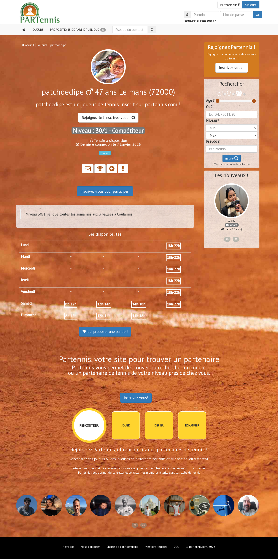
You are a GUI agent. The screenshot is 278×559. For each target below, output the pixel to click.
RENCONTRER (89, 425)
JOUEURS (38, 30)
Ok (257, 15)
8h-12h (70, 304)
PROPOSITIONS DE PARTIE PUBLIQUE (78, 30)
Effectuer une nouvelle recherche (231, 164)
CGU (176, 547)
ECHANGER (192, 425)
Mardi (25, 256)
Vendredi (28, 291)
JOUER (126, 425)
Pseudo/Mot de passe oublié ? (200, 20)
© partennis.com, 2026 (200, 547)
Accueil (27, 45)
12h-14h (103, 304)
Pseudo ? (212, 141)
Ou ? (209, 106)
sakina (231, 220)
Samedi (26, 303)
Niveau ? (212, 120)
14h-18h (138, 304)
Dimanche (28, 315)
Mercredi (28, 268)
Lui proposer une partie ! (105, 331)
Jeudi (25, 280)
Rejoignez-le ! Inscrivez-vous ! (108, 117)
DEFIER (159, 425)
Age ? (210, 100)
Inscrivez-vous (105, 191)
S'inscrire (251, 5)
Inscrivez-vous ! (231, 67)
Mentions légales (156, 547)
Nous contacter (90, 547)
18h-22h (173, 245)
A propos (68, 547)
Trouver (231, 158)
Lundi (25, 245)
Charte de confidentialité (122, 547)
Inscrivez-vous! (136, 397)
